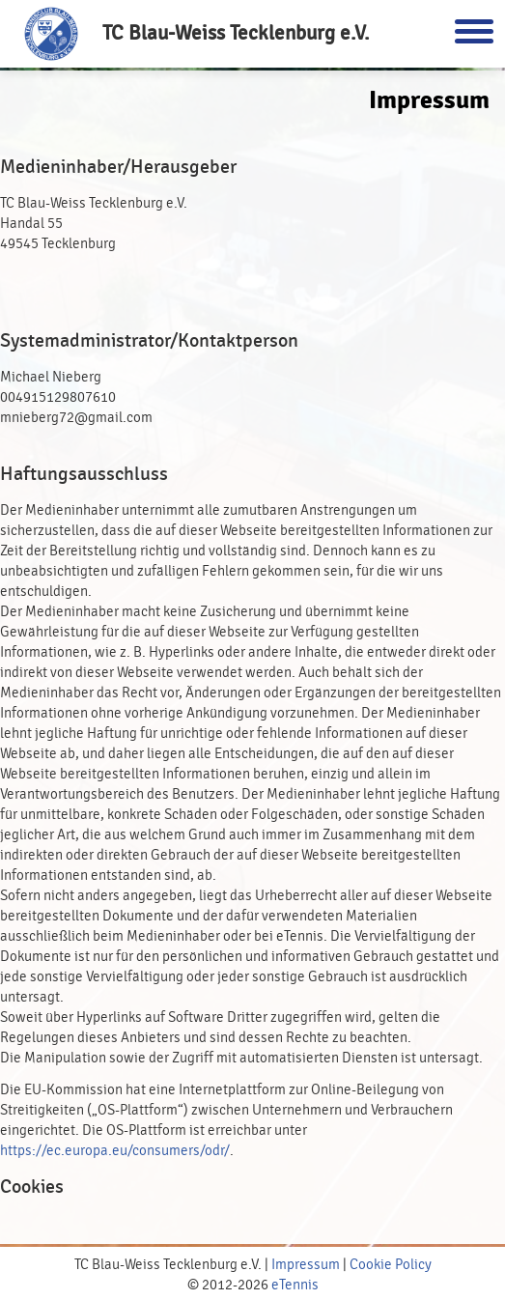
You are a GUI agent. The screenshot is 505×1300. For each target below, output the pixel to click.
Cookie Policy (391, 1265)
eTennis (295, 1285)
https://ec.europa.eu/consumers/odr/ (115, 1151)
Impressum (305, 1265)
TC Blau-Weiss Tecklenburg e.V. (236, 32)
